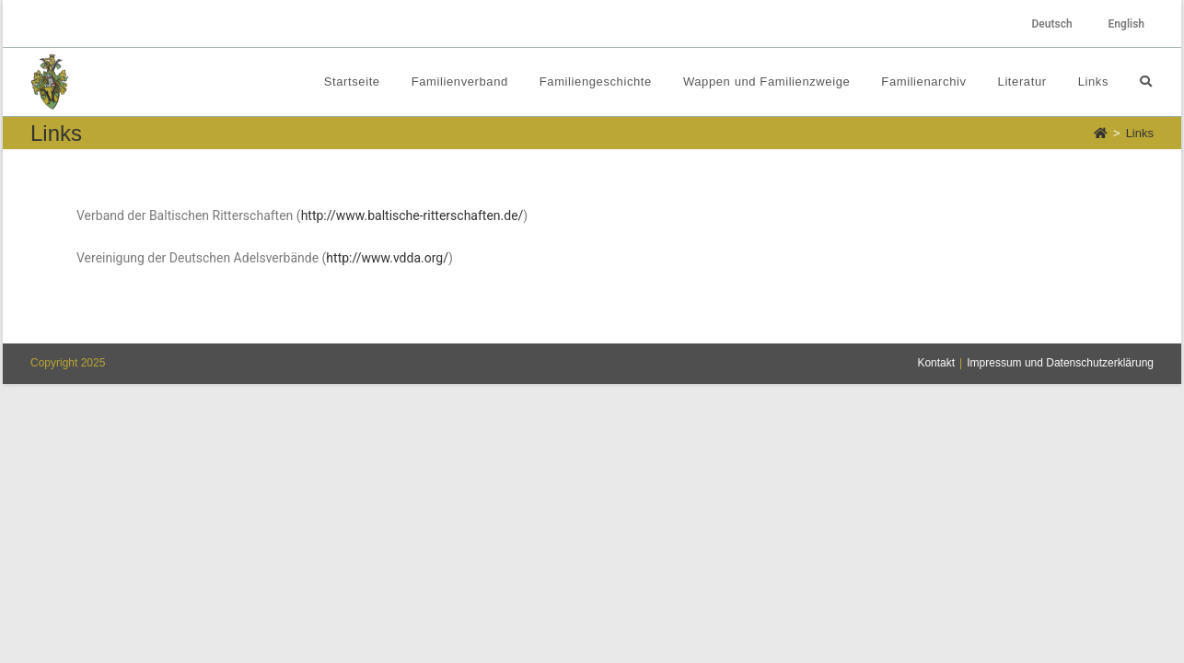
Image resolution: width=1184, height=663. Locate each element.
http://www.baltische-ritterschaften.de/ (412, 215)
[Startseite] (1101, 133)
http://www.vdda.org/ (387, 257)
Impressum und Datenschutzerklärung (1060, 641)
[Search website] (1145, 82)
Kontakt (936, 641)
